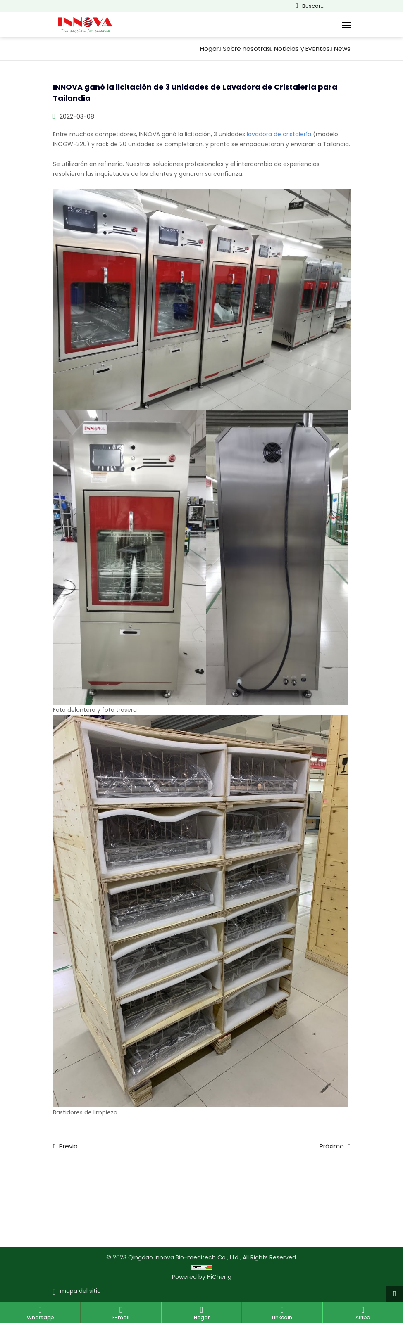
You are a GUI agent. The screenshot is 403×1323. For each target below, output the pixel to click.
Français (371, 6)
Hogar (209, 48)
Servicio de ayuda (191, 1191)
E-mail (120, 1317)
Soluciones (153, 1187)
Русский (394, 6)
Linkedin (282, 1317)
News (342, 48)
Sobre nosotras (246, 48)
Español (382, 6)
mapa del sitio (80, 1291)
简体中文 (347, 6)
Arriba (362, 1317)
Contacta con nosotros (78, 1191)
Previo (68, 1146)
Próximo (332, 1146)
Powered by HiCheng (201, 1277)
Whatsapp (40, 1317)
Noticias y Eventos (302, 48)
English (359, 6)
